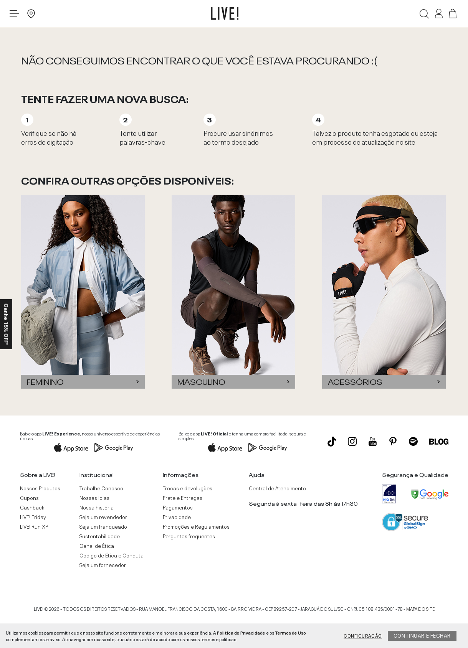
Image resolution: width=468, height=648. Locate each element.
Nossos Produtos (40, 488)
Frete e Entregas (182, 497)
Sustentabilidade (99, 536)
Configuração (363, 635)
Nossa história (96, 507)
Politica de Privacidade (241, 632)
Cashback (32, 507)
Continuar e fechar (422, 635)
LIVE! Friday (33, 516)
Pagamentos (178, 507)
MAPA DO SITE (420, 608)
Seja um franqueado (103, 526)
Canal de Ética (96, 545)
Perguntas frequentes (189, 536)
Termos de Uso (290, 632)
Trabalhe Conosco (101, 488)
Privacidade (177, 516)
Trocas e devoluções (187, 488)
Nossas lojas (94, 497)
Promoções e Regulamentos (196, 526)
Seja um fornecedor (102, 564)
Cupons (29, 497)
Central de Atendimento (277, 488)
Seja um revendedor (103, 516)
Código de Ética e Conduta (111, 555)
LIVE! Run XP (34, 526)
